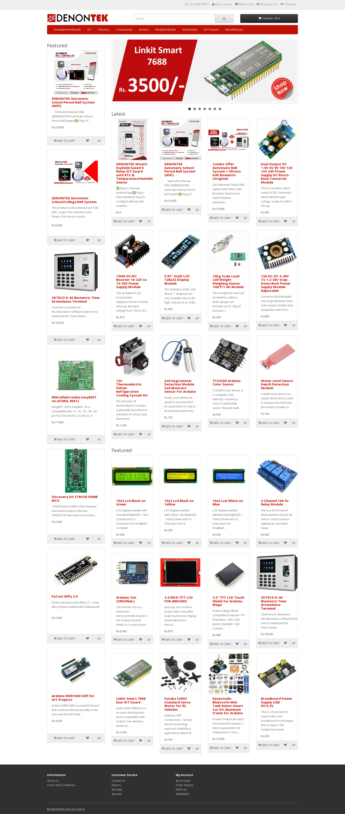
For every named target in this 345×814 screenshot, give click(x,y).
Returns (116, 785)
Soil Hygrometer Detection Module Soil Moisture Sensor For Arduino (180, 386)
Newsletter (182, 794)
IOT (89, 29)
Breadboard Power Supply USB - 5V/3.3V (276, 702)
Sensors (144, 29)
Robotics (103, 29)
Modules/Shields (165, 29)
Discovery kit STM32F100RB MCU (75, 498)
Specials (117, 794)
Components (124, 29)
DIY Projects (211, 29)
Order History (184, 785)
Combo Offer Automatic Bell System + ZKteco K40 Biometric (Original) (227, 171)
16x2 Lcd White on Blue (228, 502)
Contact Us (118, 781)
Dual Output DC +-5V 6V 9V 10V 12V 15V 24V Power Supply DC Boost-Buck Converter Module (277, 173)
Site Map (117, 789)
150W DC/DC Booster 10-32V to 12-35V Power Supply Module (131, 281)
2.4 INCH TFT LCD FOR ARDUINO (178, 599)
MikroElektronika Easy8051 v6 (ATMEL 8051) (74, 399)
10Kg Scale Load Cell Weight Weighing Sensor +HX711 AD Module (228, 281)
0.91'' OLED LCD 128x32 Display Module (177, 279)
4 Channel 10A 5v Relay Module (275, 502)
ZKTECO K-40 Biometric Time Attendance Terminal (75, 299)
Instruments (189, 29)
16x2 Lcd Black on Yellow (179, 502)
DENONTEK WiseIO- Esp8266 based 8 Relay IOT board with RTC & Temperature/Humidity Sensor (135, 173)
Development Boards (67, 29)
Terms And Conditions (61, 785)
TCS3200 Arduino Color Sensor (227, 382)
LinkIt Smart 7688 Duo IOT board (131, 700)
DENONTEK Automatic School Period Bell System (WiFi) (73, 102)
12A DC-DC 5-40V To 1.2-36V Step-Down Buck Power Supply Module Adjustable (276, 283)
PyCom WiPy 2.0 (65, 596)
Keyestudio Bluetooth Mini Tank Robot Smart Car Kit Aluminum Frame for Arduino (228, 705)
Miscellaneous (234, 29)
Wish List (181, 789)
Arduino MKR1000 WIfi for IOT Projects (73, 698)
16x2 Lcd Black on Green (130, 502)
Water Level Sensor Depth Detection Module (277, 384)
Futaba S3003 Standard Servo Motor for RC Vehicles (177, 704)
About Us (53, 781)
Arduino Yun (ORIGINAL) (126, 599)
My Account (183, 781)
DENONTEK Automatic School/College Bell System (74, 200)
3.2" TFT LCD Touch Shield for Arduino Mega (228, 601)
